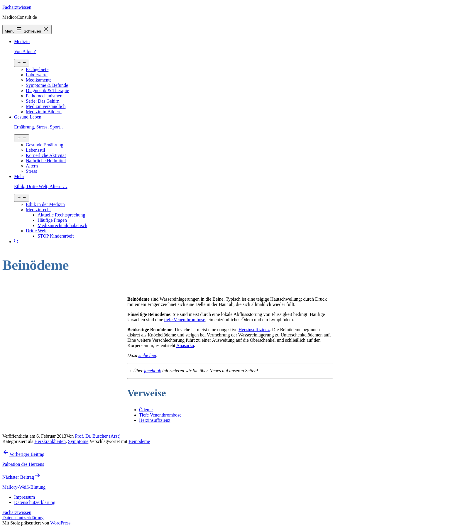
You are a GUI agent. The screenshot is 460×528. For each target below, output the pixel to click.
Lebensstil (35, 150)
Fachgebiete (37, 69)
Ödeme (146, 409)
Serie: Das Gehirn (43, 101)
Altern (32, 165)
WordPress (60, 522)
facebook (152, 370)
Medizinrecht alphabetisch (62, 225)
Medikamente (39, 79)
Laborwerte (37, 74)
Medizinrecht (38, 209)
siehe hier (147, 355)
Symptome (78, 441)
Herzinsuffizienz (254, 329)
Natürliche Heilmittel (46, 160)
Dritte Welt (36, 230)
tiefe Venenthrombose (184, 319)
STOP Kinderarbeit (56, 235)
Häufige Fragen (52, 220)
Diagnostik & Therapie (47, 90)
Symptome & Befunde (47, 85)
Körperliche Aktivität (46, 155)
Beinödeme (139, 441)
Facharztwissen (16, 7)
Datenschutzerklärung (22, 517)
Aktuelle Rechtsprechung (61, 214)
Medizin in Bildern (44, 111)
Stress (31, 171)
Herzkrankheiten (50, 441)
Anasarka (185, 345)
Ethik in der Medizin (45, 204)
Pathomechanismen (44, 95)
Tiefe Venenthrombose (160, 414)
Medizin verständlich (46, 106)
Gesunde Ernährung (44, 144)
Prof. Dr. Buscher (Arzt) (97, 436)
